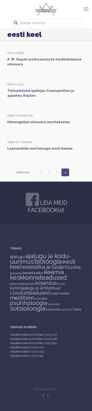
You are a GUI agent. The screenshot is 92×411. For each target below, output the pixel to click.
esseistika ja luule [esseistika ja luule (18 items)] (43, 267)
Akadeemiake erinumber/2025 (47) (33, 334)
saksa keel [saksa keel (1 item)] (53, 304)
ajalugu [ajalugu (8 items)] (17, 256)
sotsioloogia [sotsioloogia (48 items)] (27, 308)
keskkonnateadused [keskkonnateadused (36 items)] (38, 277)
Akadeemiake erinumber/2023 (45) (33, 343)
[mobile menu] (86, 9)
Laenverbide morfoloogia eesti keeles (40, 148)
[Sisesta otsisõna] (46, 23)
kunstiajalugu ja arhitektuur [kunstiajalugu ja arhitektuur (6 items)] (35, 288)
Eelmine (22, 172)
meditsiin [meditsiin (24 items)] (22, 297)
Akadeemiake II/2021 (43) (27, 351)
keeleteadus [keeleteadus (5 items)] (32, 273)
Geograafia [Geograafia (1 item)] (16, 273)
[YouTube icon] (48, 395)
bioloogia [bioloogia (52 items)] (47, 261)
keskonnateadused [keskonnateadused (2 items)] (22, 283)
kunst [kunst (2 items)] (61, 283)
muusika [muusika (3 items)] (41, 298)
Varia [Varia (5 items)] (76, 309)
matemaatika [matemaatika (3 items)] (60, 293)
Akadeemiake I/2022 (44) (27, 347)
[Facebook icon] (43, 395)
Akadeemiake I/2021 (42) (26, 355)
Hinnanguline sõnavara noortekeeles (38, 122)
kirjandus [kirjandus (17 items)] (46, 283)
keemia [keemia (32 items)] (54, 272)
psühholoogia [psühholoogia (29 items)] (28, 302)
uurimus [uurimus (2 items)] (66, 309)
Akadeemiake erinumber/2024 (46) (34, 339)
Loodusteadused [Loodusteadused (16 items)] (30, 293)
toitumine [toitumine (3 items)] (53, 309)
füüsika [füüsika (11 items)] (72, 267)
